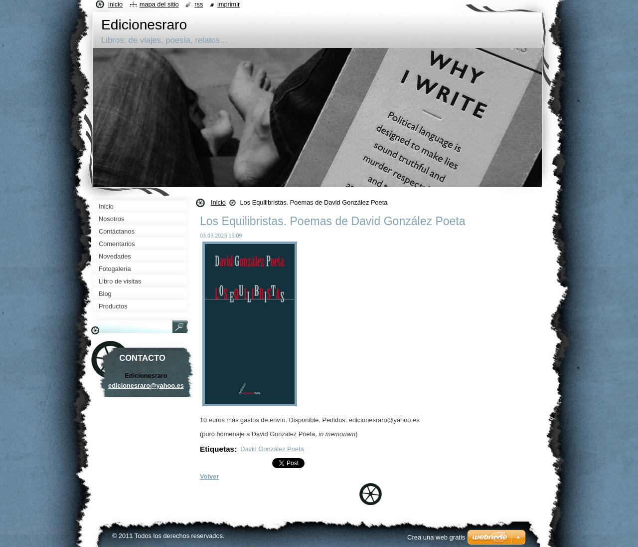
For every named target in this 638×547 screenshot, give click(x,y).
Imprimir (228, 4)
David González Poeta (272, 449)
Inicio (218, 202)
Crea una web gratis (436, 537)
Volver (209, 476)
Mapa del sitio (159, 4)
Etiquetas (217, 449)
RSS (198, 4)
